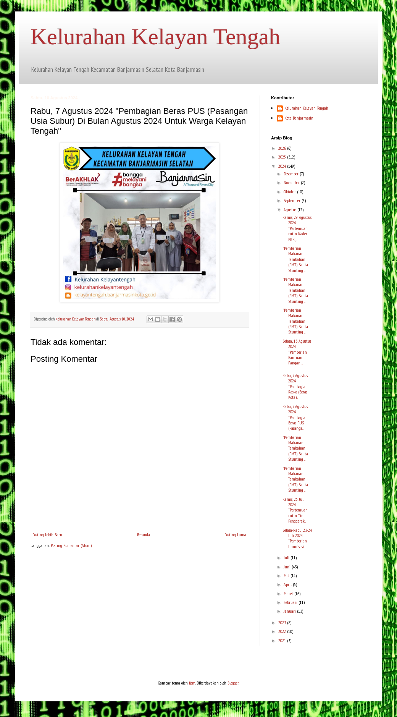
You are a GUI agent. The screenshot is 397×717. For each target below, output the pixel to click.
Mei (287, 575)
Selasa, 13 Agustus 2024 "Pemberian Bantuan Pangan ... (296, 352)
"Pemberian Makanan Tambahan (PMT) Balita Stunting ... (295, 259)
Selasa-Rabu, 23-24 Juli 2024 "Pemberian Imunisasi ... (297, 538)
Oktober (290, 191)
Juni (288, 567)
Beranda (143, 534)
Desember (292, 173)
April (288, 584)
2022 (282, 631)
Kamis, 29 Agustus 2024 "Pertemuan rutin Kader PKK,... (296, 228)
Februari (291, 602)
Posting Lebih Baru (47, 534)
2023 (282, 622)
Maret (289, 593)
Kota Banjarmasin (298, 118)
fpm (192, 683)
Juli (287, 557)
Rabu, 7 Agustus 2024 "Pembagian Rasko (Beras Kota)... (295, 386)
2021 (282, 640)
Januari (290, 611)
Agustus (290, 209)
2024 (282, 166)
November (292, 182)
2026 (282, 148)
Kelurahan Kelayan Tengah (155, 36)
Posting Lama (235, 534)
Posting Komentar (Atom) (71, 545)
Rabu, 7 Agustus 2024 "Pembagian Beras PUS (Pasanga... (295, 417)
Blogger (233, 683)
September (293, 200)
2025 (282, 157)
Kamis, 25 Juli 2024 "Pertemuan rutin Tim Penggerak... (295, 510)
